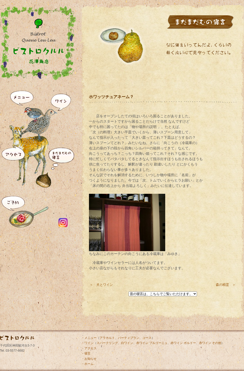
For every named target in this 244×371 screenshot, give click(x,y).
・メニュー (89, 338)
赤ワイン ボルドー (183, 343)
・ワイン (87, 343)
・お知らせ (89, 359)
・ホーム (87, 364)
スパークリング (107, 343)
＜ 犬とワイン (101, 285)
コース (146, 338)
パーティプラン (128, 338)
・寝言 (85, 353)
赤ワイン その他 (210, 343)
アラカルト (107, 338)
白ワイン (127, 343)
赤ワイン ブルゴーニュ (151, 343)
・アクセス (89, 348)
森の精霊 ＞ (226, 285)
